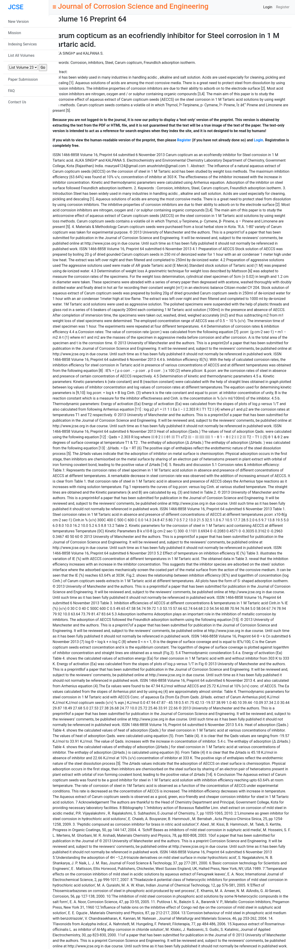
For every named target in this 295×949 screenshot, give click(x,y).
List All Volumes (21, 55)
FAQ (11, 91)
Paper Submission (23, 79)
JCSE (16, 7)
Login (267, 7)
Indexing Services (22, 44)
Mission (14, 33)
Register (282, 7)
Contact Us (17, 102)
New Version (18, 21)
